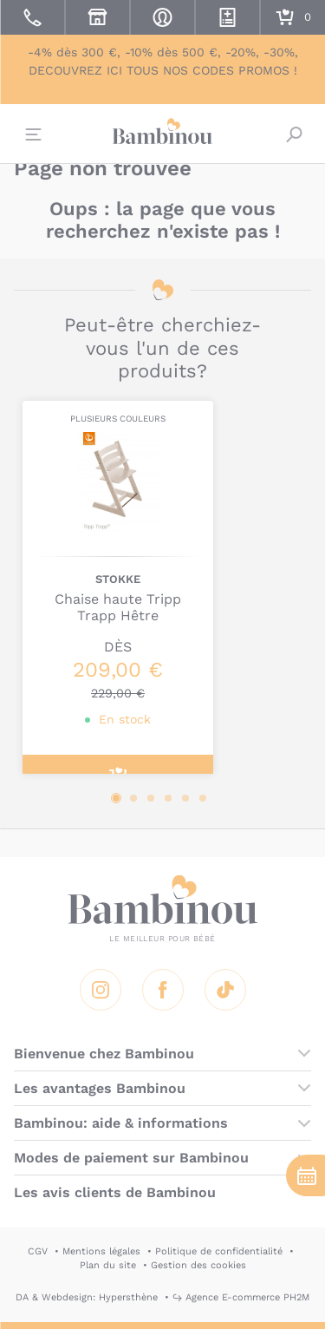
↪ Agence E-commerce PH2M (240, 1297)
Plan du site (108, 1265)
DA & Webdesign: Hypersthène (87, 1297)
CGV (38, 1251)
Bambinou (163, 132)
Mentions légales (101, 1251)
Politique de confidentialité (219, 1251)
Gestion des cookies (198, 1265)
